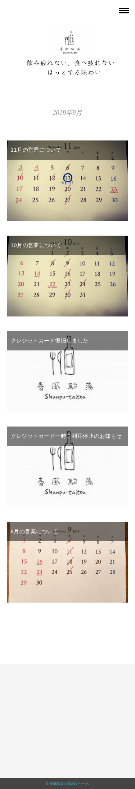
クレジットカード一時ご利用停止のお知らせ (66, 436)
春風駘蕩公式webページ (68, 783)
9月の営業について (34, 531)
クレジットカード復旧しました (50, 340)
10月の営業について (36, 245)
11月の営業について (36, 150)
